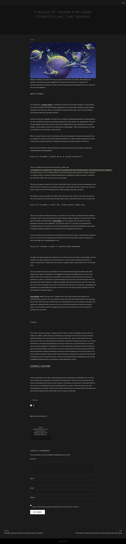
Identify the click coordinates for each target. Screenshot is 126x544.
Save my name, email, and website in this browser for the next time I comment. (55, 507)
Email (32, 488)
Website (32, 497)
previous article (47, 105)
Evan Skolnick (57, 221)
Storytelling (35, 400)
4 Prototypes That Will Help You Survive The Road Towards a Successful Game (96, 532)
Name (32, 478)
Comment (33, 459)
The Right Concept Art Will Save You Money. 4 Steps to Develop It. (29, 532)
